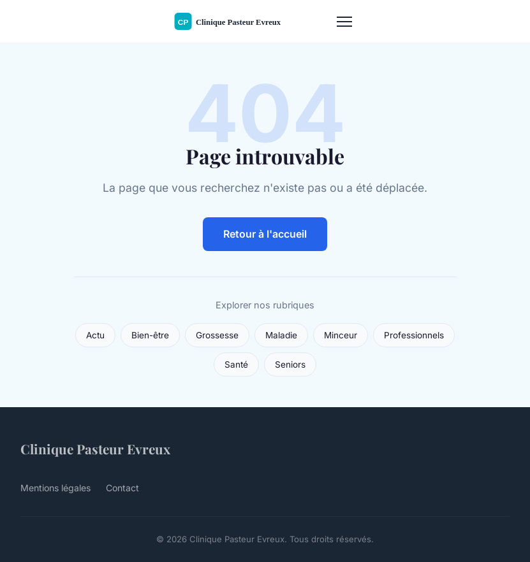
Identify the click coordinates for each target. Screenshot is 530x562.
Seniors (290, 364)
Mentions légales (55, 487)
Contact (122, 487)
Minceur (340, 335)
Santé (236, 364)
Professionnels (414, 335)
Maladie (281, 335)
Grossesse (217, 335)
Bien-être (150, 335)
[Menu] (344, 21)
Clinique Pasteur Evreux (95, 449)
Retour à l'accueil (265, 233)
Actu (95, 335)
